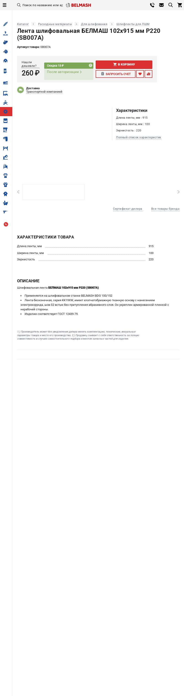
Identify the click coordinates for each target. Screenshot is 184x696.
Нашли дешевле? (29, 64)
